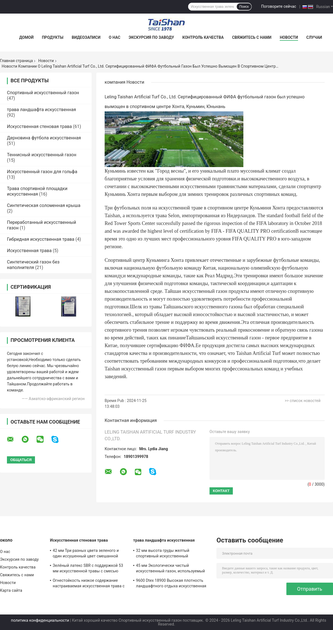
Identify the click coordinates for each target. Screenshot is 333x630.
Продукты (53, 37)
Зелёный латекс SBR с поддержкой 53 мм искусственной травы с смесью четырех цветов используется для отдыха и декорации (88, 569)
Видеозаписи (86, 37)
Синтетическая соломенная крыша (43, 205)
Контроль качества (203, 37)
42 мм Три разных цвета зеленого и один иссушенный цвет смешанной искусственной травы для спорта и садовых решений (86, 554)
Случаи (314, 37)
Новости (289, 37)
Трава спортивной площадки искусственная (37, 191)
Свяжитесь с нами (251, 37)
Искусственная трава (29, 250)
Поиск (244, 7)
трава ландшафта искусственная (41, 109)
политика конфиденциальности (40, 620)
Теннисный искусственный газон (41, 154)
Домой (26, 37)
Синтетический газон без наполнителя (33, 264)
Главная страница (16, 60)
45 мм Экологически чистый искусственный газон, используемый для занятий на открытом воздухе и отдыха (170, 569)
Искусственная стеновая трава (39, 126)
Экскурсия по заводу (151, 37)
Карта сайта (11, 590)
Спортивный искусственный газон (43, 92)
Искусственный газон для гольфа (42, 171)
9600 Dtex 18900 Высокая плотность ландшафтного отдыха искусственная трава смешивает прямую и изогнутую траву (172, 584)
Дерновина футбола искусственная (44, 137)
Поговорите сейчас (278, 6)
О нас (114, 37)
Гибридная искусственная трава (40, 239)
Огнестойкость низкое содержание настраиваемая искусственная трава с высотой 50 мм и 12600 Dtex (89, 584)
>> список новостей (303, 400)
